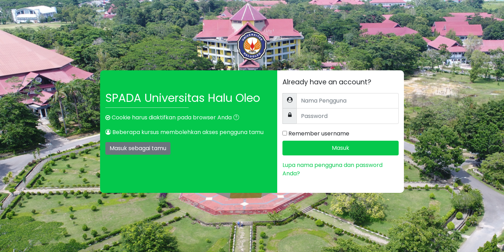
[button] (237, 117)
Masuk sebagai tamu (138, 148)
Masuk (340, 148)
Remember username (318, 134)
